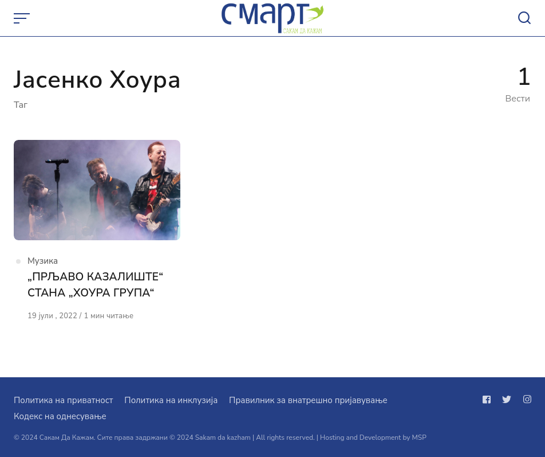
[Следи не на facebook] (489, 399)
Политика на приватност (63, 400)
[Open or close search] (524, 18)
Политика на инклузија (171, 400)
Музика (42, 261)
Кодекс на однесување (60, 416)
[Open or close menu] (23, 18)
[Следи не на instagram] (525, 399)
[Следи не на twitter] (506, 399)
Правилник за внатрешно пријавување (308, 400)
